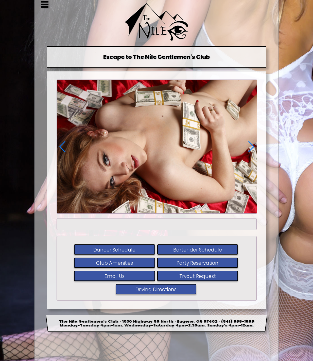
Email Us (115, 276)
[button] (250, 146)
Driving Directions (156, 289)
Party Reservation (197, 263)
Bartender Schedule (197, 249)
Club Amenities (114, 263)
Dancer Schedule (114, 249)
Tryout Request (197, 276)
